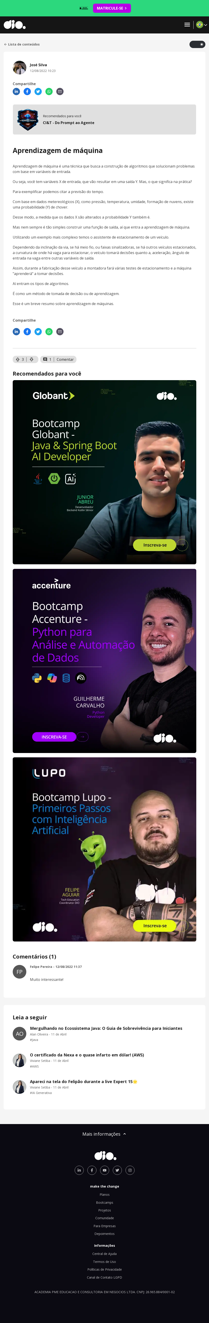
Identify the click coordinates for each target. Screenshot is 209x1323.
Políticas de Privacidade (104, 1269)
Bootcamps (104, 1202)
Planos (105, 1194)
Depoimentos (104, 1233)
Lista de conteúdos (22, 44)
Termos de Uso (104, 1261)
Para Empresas (104, 1226)
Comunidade (104, 1218)
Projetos (104, 1210)
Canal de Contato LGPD (104, 1277)
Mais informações (104, 1134)
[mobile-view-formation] (104, 119)
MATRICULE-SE (112, 8)
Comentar (65, 359)
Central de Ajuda (104, 1254)
